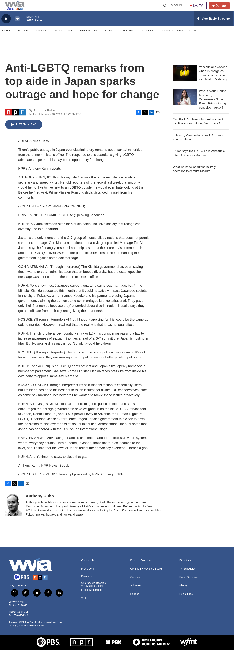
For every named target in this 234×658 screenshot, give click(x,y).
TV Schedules (187, 577)
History (183, 594)
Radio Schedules (189, 585)
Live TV (197, 9)
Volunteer (135, 594)
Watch (23, 38)
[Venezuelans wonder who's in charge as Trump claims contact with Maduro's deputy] (185, 81)
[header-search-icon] (165, 9)
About (192, 38)
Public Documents (91, 598)
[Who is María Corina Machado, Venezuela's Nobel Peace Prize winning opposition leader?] (185, 106)
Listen (41, 38)
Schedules (63, 38)
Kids (108, 38)
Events (147, 38)
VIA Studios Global (92, 594)
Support (127, 38)
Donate (223, 10)
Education (88, 38)
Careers (135, 585)
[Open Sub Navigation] (12, 38)
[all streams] (213, 27)
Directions (185, 568)
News (5, 38)
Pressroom (87, 577)
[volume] (17, 27)
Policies (134, 602)
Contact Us (87, 568)
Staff (84, 606)
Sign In (176, 9)
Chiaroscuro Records (93, 591)
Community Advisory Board (146, 577)
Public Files (186, 602)
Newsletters (172, 38)
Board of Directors (140, 568)
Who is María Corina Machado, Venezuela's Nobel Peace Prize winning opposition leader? (212, 108)
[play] (6, 27)
